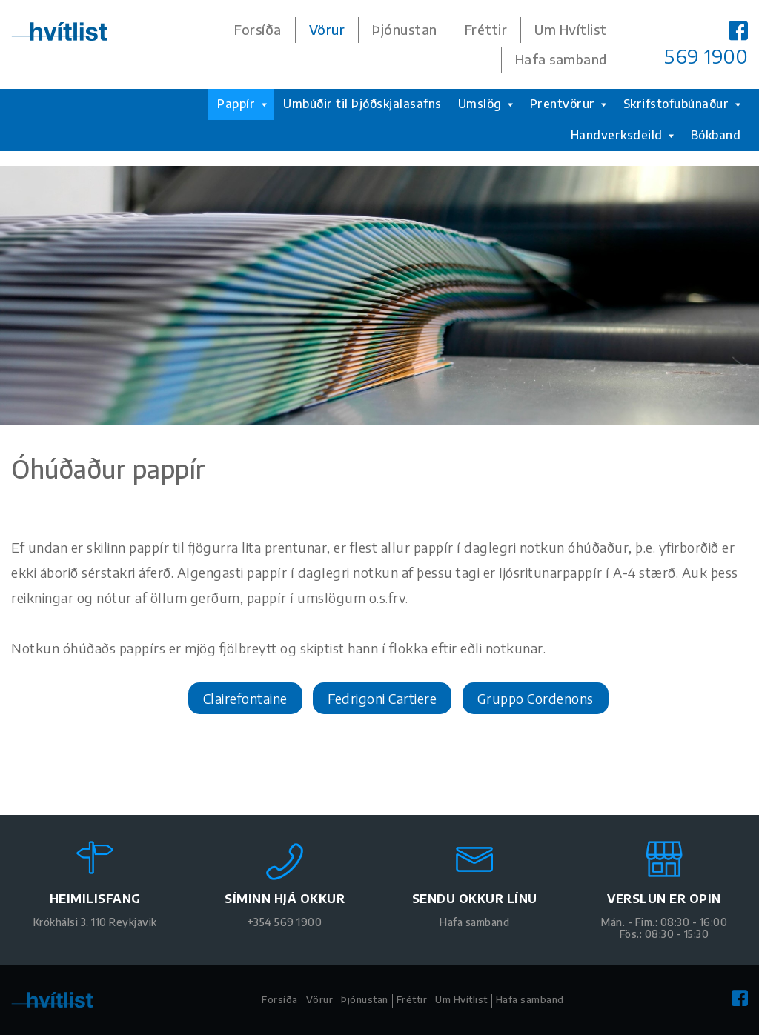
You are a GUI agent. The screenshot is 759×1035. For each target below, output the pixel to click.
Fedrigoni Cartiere (382, 698)
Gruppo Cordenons (535, 698)
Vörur (327, 29)
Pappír (242, 103)
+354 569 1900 (285, 922)
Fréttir (486, 29)
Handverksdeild (623, 134)
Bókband (716, 134)
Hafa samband (561, 59)
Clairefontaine (245, 698)
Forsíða (258, 29)
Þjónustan (404, 29)
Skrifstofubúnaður (682, 103)
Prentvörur (568, 103)
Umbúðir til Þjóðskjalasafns (362, 103)
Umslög (486, 103)
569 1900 (706, 56)
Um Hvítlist (570, 29)
